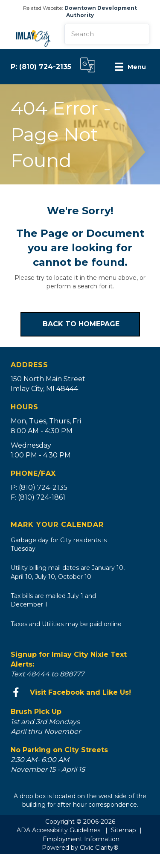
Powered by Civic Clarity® (80, 847)
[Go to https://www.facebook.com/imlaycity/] (80, 692)
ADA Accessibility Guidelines (58, 830)
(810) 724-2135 (45, 67)
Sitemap (123, 830)
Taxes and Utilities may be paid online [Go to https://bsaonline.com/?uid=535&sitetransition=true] (66, 624)
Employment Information (81, 839)
